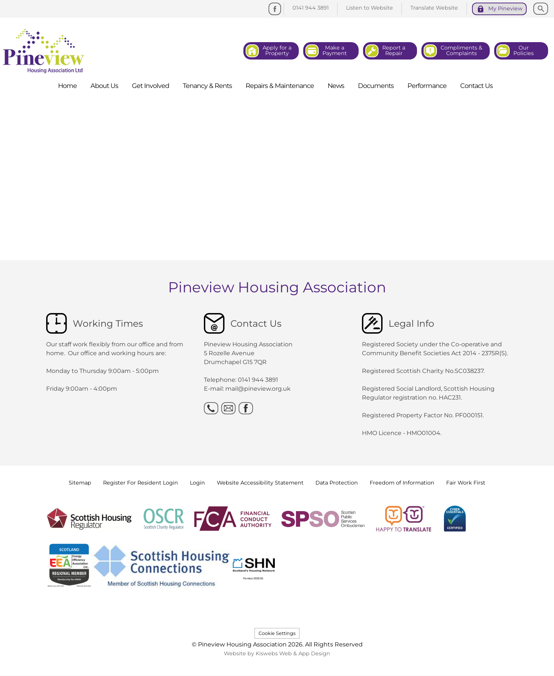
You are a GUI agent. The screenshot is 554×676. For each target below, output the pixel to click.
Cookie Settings (277, 633)
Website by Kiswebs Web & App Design (277, 653)
